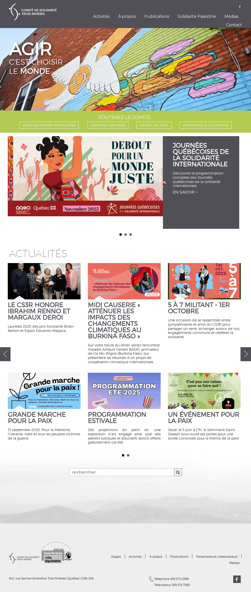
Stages (116, 556)
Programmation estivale (117, 418)
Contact (234, 25)
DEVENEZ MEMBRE (108, 125)
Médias (231, 16)
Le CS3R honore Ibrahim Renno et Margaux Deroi (39, 311)
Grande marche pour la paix (37, 418)
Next (239, 181)
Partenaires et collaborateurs (216, 556)
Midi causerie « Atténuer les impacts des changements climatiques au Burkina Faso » (115, 321)
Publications (156, 16)
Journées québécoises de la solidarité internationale (201, 155)
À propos (127, 16)
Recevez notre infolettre (49, 125)
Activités (101, 16)
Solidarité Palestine (197, 16)
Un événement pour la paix (203, 418)
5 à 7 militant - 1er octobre (199, 308)
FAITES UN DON (154, 125)
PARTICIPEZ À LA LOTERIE (205, 125)
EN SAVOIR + (185, 192)
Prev (12, 181)
